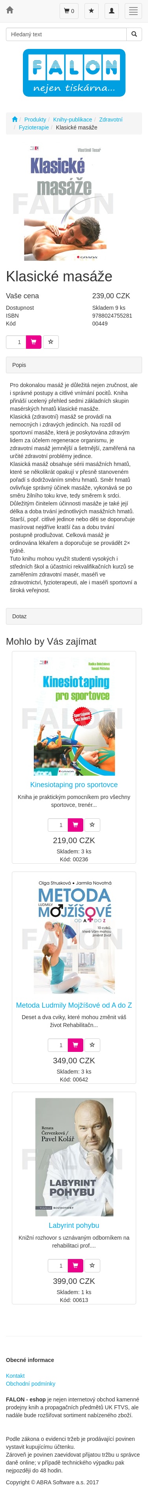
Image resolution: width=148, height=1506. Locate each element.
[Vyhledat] (134, 34)
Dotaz (19, 616)
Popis (19, 365)
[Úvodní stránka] (14, 119)
